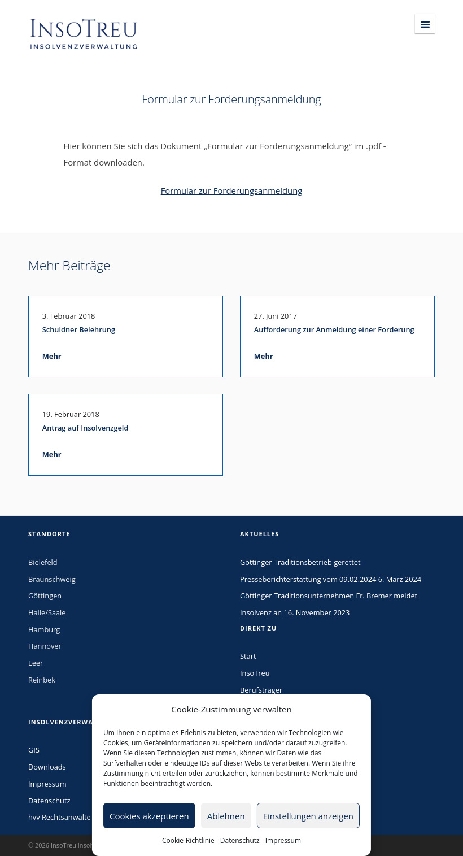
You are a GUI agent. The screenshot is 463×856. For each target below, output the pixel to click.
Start (248, 656)
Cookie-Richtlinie (188, 840)
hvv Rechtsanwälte (59, 817)
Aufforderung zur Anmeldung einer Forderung (334, 329)
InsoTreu (255, 673)
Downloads (47, 767)
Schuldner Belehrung (78, 329)
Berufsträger (261, 690)
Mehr (52, 356)
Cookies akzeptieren (149, 816)
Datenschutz (240, 840)
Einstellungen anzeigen (308, 816)
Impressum (283, 840)
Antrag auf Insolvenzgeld (85, 428)
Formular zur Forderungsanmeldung (232, 190)
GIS (34, 750)
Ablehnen (226, 816)
